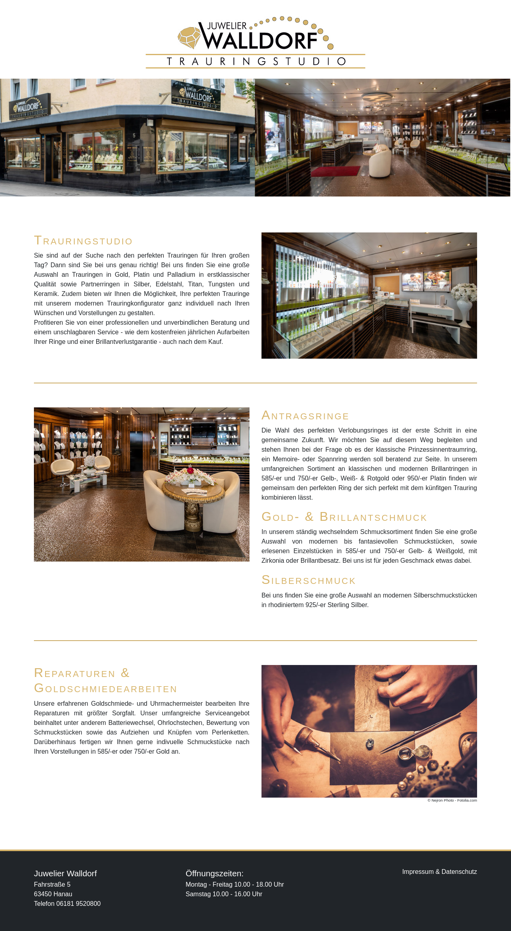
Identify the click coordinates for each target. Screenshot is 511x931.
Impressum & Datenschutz (439, 871)
